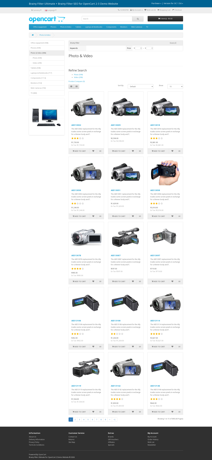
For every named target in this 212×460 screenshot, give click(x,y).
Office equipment (40, 27)
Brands (111, 437)
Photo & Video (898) (38, 53)
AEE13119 (76, 385)
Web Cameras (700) (38, 88)
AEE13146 (155, 385)
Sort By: (121, 85)
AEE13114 (155, 320)
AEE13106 (76, 320)
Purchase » (156, 3)
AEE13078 (76, 255)
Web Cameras (136, 27)
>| (114, 419)
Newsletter (152, 445)
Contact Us (73, 437)
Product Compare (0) (77, 81)
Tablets (78, 27)
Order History (153, 439)
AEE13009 (115, 125)
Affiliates (111, 442)
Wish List (151, 442)
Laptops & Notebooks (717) (41, 73)
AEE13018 (155, 125)
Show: (161, 85)
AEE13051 (115, 190)
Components (111, 27)
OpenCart (42, 454)
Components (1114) (38, 78)
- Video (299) (36, 63)
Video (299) (78, 77)
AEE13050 (76, 190)
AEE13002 (76, 125)
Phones (53, 27)
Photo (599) (78, 74)
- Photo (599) (36, 58)
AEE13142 (115, 385)
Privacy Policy (34, 442)
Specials (111, 445)
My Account (152, 437)
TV (147, 27)
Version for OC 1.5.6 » (173, 3)
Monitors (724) (36, 83)
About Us (32, 437)
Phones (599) (36, 48)
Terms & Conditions (36, 445)
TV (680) (34, 93)
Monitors (123, 27)
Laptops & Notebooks (93, 27)
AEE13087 (115, 255)
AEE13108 (115, 320)
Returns (71, 439)
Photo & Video (65, 27)
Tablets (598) (36, 68)
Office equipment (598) (39, 43)
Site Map (72, 442)
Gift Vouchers (113, 439)
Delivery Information (37, 439)
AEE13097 (155, 255)
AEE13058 (155, 190)
